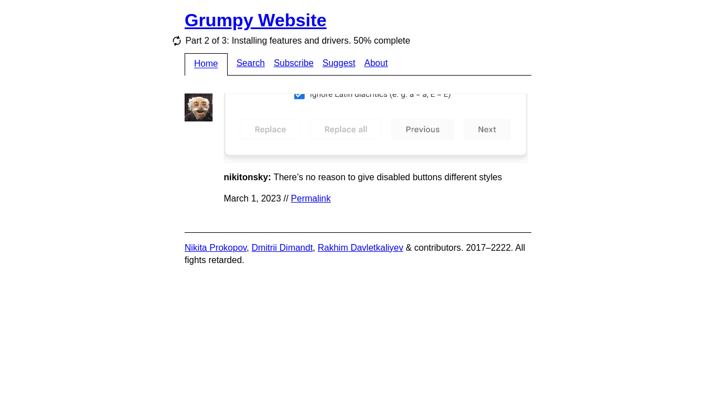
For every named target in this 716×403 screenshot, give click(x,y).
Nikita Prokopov (216, 247)
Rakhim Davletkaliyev (360, 247)
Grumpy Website (256, 20)
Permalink (311, 198)
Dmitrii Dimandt (282, 247)
